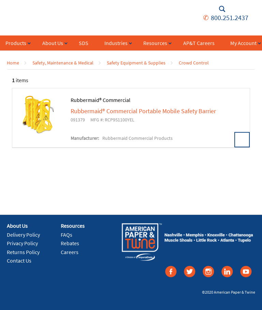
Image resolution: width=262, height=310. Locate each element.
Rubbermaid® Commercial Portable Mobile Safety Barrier (143, 111)
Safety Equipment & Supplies (136, 63)
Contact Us (19, 260)
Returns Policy (23, 252)
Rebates (70, 243)
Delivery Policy (23, 234)
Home (13, 63)
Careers (69, 252)
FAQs (66, 234)
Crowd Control (194, 63)
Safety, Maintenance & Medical (62, 63)
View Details (242, 139)
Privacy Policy (22, 243)
